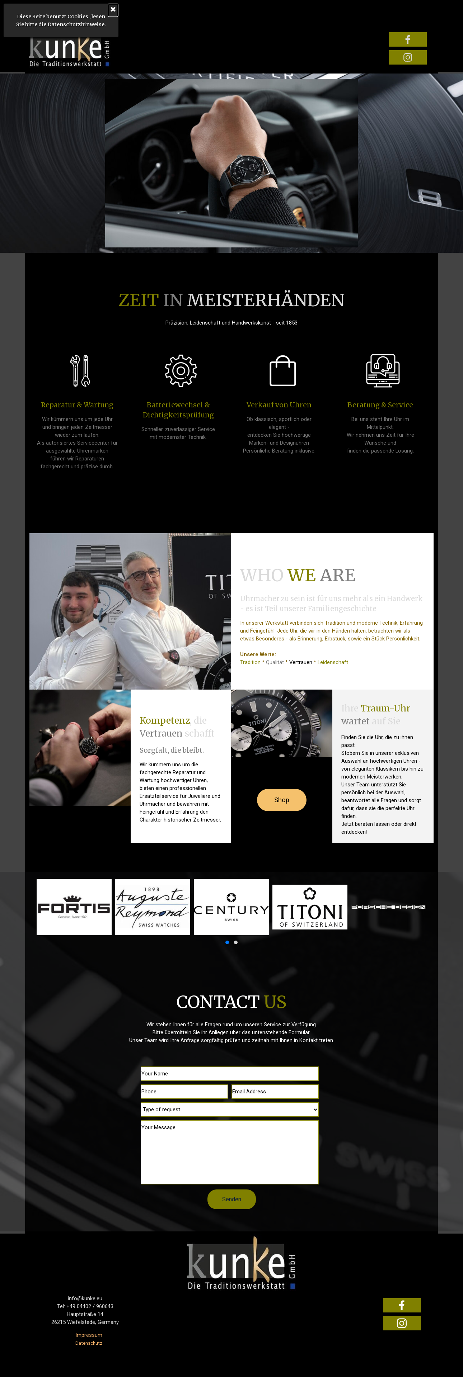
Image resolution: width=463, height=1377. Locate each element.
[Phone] (184, 1091)
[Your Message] (230, 1152)
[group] (231, 913)
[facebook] (408, 39)
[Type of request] (230, 1109)
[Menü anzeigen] (33, 14)
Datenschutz (88, 1343)
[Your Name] (230, 1073)
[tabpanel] (231, 307)
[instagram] (408, 57)
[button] (227, 942)
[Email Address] (275, 1091)
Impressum (88, 1335)
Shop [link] (281, 800)
